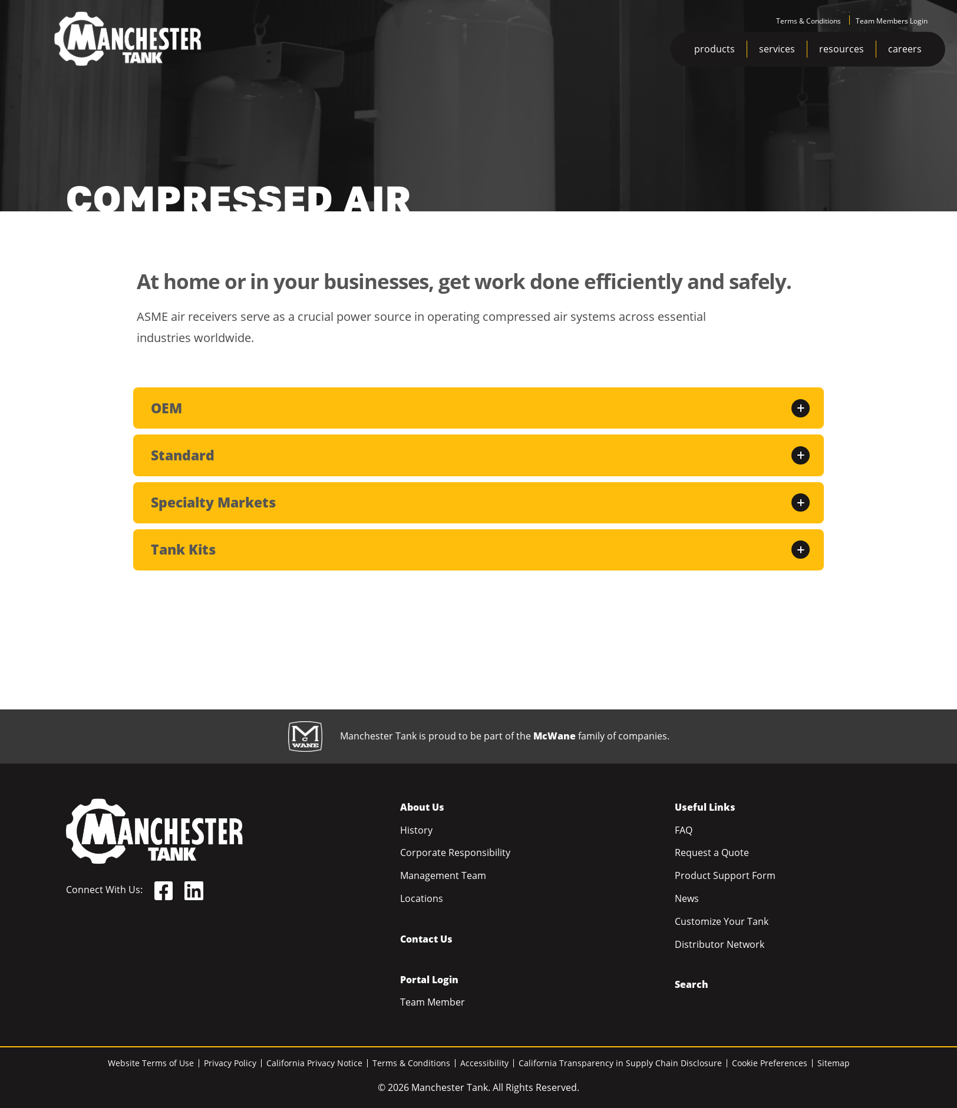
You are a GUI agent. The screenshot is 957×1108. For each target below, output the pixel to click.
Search (691, 984)
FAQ (683, 830)
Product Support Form (725, 875)
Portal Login (429, 979)
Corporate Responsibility (455, 852)
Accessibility (484, 1063)
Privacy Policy (230, 1063)
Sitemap (833, 1063)
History (416, 830)
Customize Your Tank (721, 921)
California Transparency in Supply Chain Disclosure (620, 1063)
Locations (421, 898)
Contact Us (426, 939)
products (714, 48)
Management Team (443, 875)
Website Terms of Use (151, 1063)
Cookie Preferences (769, 1063)
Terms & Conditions (808, 21)
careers (905, 48)
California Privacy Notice (314, 1063)
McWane (554, 735)
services (777, 48)
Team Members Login (892, 21)
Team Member (432, 1002)
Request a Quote (712, 852)
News (687, 898)
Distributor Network (719, 944)
